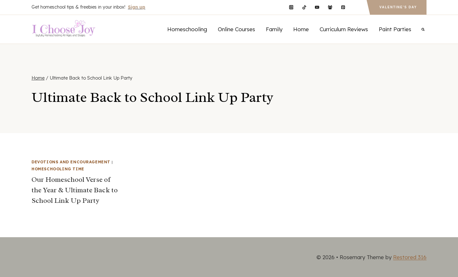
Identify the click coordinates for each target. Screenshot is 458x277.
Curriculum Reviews (344, 29)
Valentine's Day (398, 7)
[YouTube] (317, 7)
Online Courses (236, 29)
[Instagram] (291, 7)
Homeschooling (187, 29)
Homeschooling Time (57, 169)
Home (301, 29)
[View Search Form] (423, 29)
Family (274, 29)
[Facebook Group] (330, 7)
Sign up (136, 7)
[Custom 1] (356, 7)
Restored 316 (410, 257)
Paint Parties (395, 29)
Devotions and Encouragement (70, 162)
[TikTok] (304, 7)
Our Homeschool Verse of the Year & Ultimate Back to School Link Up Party (74, 190)
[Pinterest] (343, 7)
